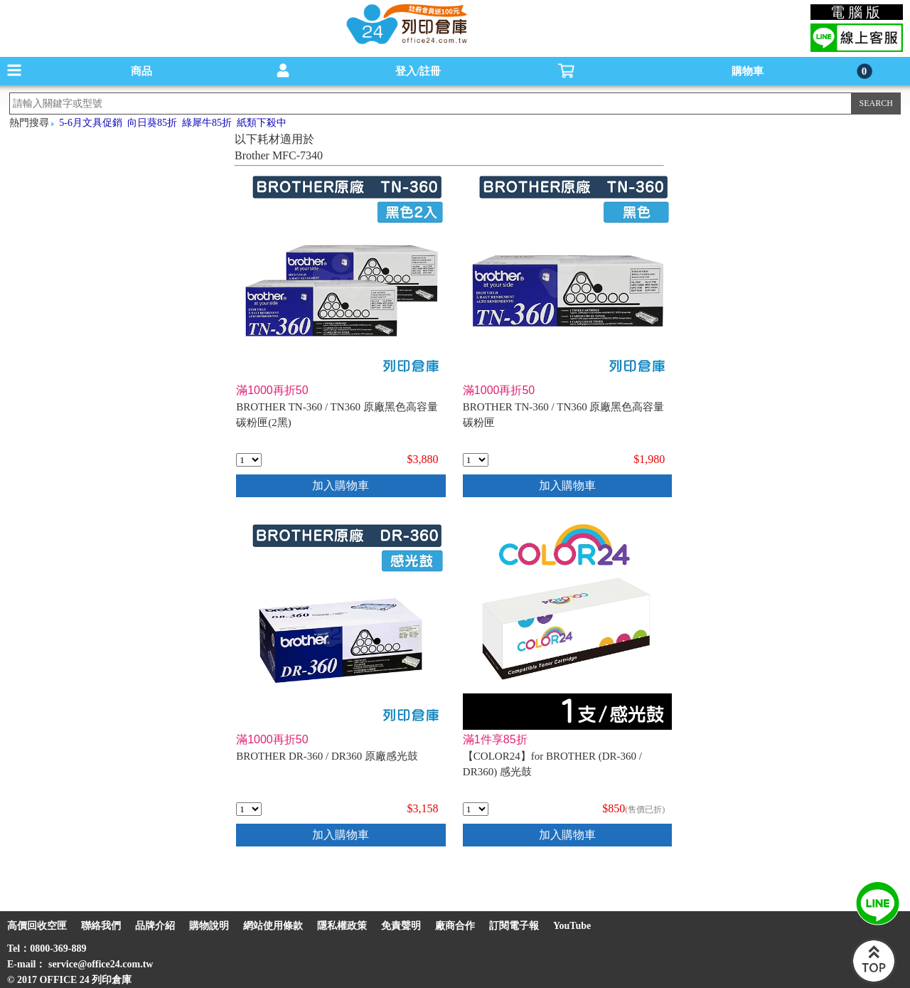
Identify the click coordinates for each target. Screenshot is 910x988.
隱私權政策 (342, 925)
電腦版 (857, 12)
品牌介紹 (155, 925)
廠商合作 (455, 925)
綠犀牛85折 (207, 122)
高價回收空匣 (37, 925)
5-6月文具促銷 (90, 122)
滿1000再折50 (272, 390)
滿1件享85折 (495, 739)
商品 (141, 71)
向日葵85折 (152, 122)
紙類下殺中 (262, 122)
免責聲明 (401, 925)
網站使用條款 (273, 925)
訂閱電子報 (514, 925)
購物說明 (209, 925)
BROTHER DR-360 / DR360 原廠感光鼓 (327, 756)
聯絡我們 (101, 925)
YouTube (572, 925)
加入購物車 (340, 485)
